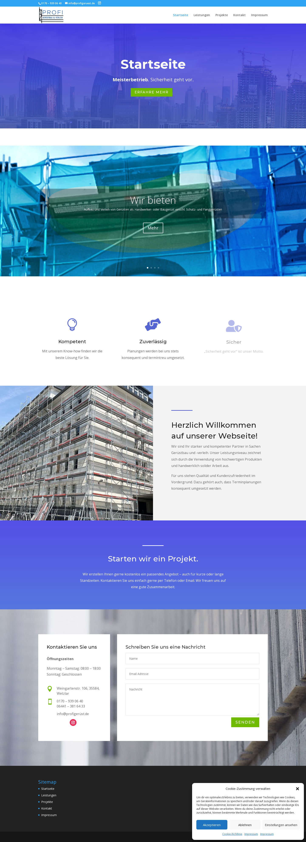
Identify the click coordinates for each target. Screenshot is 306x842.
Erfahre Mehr (152, 92)
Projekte (221, 15)
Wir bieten (153, 200)
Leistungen (202, 15)
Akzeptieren (212, 825)
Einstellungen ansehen (281, 825)
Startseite (180, 15)
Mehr (153, 228)
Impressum (251, 834)
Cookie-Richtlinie (232, 834)
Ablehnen (245, 825)
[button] (297, 789)
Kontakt (239, 15)
